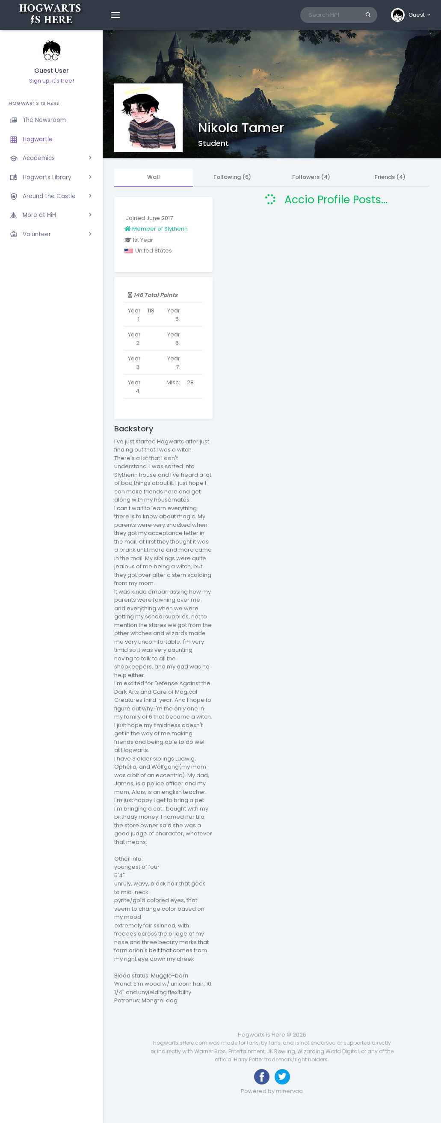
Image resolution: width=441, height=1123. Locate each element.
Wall (153, 177)
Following (232, 177)
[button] (411, 15)
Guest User (51, 71)
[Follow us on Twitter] (282, 1076)
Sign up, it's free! (51, 81)
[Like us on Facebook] (261, 1076)
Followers (311, 177)
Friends (390, 177)
